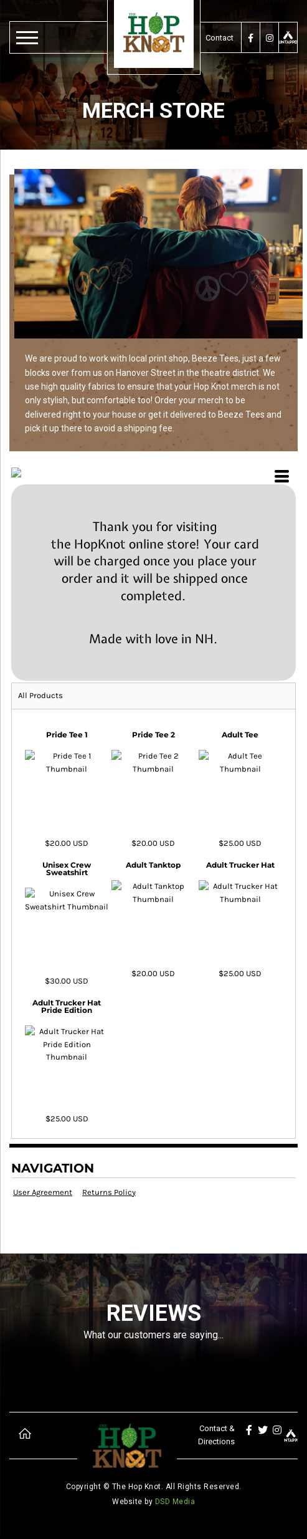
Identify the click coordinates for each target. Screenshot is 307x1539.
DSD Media (175, 1501)
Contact (219, 37)
